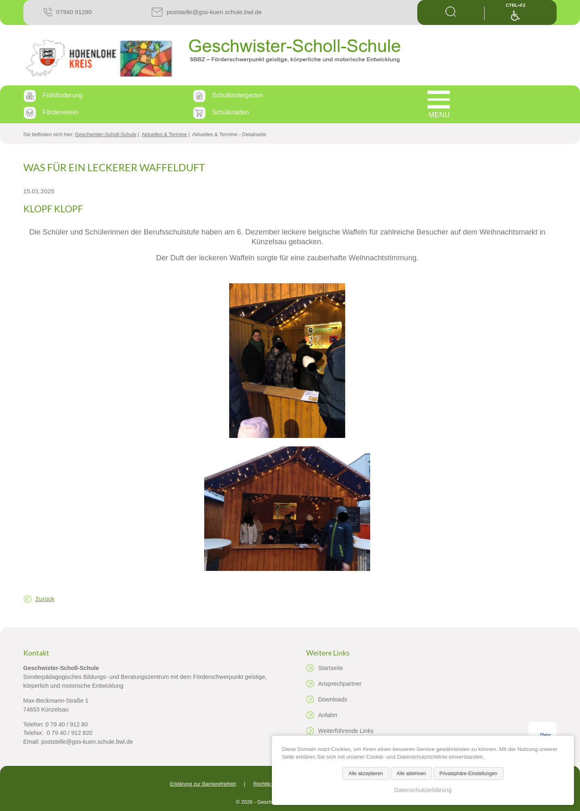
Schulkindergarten (237, 95)
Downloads (332, 699)
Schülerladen (230, 112)
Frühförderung (63, 95)
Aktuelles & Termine (164, 134)
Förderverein (61, 112)
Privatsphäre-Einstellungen (468, 773)
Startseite (330, 668)
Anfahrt (327, 715)
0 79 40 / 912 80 (67, 724)
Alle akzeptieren (365, 773)
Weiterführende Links (346, 731)
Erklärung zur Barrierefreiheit (203, 784)
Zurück (44, 598)
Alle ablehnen (411, 773)
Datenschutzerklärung (423, 790)
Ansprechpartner (340, 683)
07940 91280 (74, 11)
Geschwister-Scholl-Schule (106, 134)
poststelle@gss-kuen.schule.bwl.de (214, 11)
